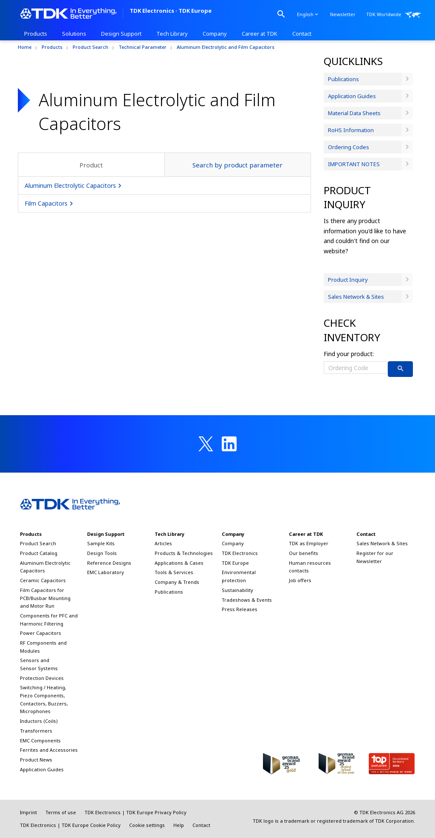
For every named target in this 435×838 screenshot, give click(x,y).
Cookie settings (147, 825)
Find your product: (349, 354)
